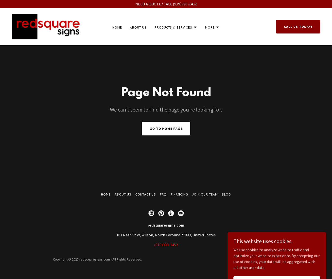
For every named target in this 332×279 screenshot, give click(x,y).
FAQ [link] (163, 194)
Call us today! (298, 26)
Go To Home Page (166, 128)
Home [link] (117, 27)
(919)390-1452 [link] (166, 244)
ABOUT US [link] (138, 27)
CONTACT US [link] (145, 194)
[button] (176, 27)
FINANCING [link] (179, 194)
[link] (46, 26)
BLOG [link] (226, 194)
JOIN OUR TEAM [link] (205, 194)
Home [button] (106, 194)
